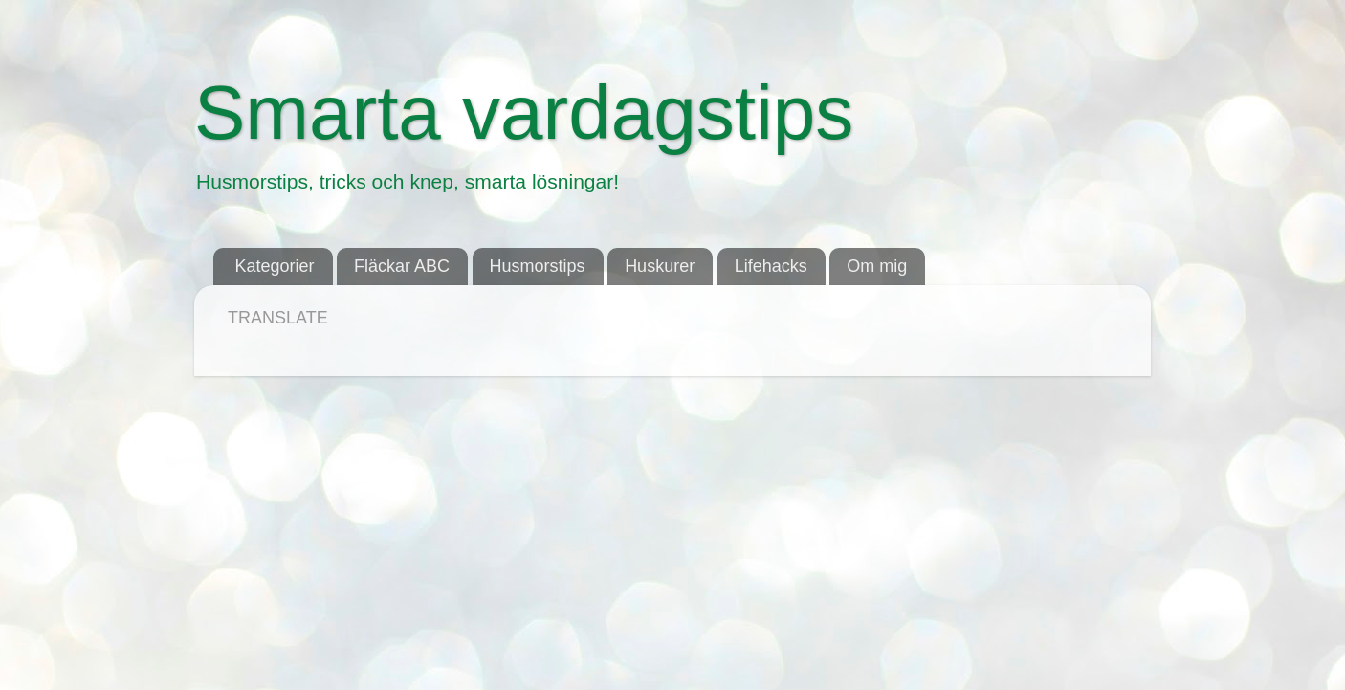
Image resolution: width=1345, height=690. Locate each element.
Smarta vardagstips (523, 112)
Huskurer (660, 266)
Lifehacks (771, 266)
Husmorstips (537, 266)
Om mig (877, 266)
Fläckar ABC (402, 266)
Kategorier (275, 266)
